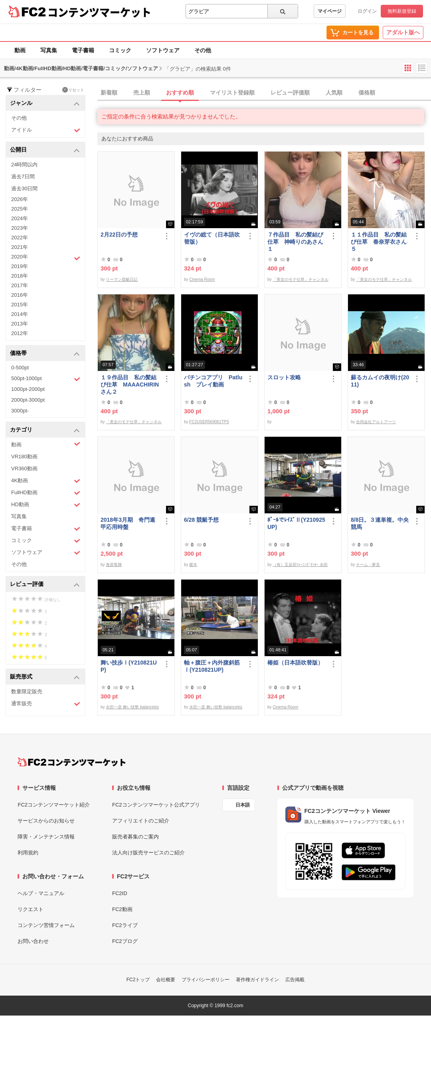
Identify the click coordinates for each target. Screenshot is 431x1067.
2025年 (19, 209)
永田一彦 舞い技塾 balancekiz (132, 707)
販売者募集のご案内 (135, 837)
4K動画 (45, 480)
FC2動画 (122, 909)
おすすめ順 (180, 92)
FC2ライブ (125, 925)
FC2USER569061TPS (209, 422)
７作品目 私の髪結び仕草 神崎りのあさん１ (295, 241)
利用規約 (28, 853)
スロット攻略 (284, 377)
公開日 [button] (45, 150)
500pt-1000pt (45, 379)
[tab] (264, 93)
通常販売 (45, 703)
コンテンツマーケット (99, 12)
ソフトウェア (163, 50)
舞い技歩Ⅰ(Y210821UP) (129, 666)
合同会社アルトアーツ (376, 422)
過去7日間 (23, 176)
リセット (73, 90)
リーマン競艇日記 (122, 279)
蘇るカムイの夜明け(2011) (380, 381)
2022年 (19, 238)
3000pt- (20, 411)
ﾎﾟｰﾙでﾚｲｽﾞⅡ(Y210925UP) (296, 523)
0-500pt (20, 368)
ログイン (367, 11)
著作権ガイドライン (257, 979)
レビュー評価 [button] (45, 584)
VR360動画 (24, 468)
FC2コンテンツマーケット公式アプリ (156, 805)
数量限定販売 (26, 691)
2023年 (19, 228)
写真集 (48, 50)
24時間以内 (24, 165)
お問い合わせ (33, 941)
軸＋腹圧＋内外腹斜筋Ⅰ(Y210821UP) (212, 666)
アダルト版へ (403, 32)
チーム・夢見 (368, 564)
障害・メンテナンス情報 (46, 837)
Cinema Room (202, 279)
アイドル (45, 130)
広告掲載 (294, 979)
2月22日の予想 (119, 234)
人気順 (334, 92)
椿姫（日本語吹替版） (295, 662)
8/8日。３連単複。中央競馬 (380, 523)
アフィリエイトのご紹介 (140, 821)
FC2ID (119, 893)
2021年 (19, 247)
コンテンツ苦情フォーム (46, 925)
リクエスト (30, 909)
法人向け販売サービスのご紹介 (148, 853)
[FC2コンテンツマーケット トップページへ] (72, 761)
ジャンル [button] (45, 103)
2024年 (19, 218)
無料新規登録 (402, 11)
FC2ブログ (125, 941)
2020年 (45, 258)
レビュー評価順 (290, 92)
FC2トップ (138, 979)
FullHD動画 (45, 492)
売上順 (141, 92)
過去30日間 (24, 188)
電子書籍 (83, 50)
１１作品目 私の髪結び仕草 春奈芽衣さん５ (379, 241)
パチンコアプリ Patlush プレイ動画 (213, 381)
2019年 (19, 266)
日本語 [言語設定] (242, 805)
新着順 (109, 92)
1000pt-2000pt (28, 389)
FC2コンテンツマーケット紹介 (54, 805)
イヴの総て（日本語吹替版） (212, 238)
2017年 (19, 285)
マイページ (330, 11)
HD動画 (45, 504)
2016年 (19, 295)
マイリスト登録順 (232, 92)
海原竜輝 (114, 564)
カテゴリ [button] (45, 430)
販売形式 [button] (45, 677)
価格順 (366, 92)
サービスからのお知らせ (46, 821)
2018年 (19, 276)
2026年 (19, 199)
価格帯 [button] (45, 353)
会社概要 (165, 979)
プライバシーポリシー (205, 979)
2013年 (19, 324)
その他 (202, 50)
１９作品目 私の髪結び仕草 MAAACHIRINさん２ (130, 384)
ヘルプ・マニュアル (41, 893)
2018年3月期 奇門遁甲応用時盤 (128, 523)
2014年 (19, 314)
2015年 (19, 305)
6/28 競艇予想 (201, 520)
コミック (120, 50)
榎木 (193, 564)
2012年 (19, 333)
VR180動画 (24, 457)
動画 (20, 50)
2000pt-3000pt (28, 400)
